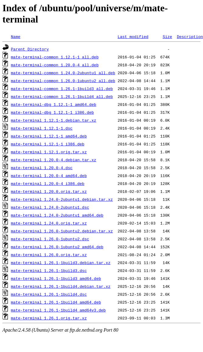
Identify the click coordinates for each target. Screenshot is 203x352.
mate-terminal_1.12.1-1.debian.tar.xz (53, 120)
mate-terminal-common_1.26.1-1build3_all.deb (62, 88)
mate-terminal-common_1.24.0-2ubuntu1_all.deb (63, 72)
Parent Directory (30, 49)
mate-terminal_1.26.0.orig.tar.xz (49, 254)
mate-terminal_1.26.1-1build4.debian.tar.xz (61, 286)
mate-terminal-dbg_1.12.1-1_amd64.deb (53, 104)
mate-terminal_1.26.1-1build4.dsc (49, 294)
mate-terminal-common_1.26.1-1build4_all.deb (62, 96)
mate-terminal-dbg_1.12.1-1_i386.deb (52, 112)
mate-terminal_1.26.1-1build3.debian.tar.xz (61, 262)
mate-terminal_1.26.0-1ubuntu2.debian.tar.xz (62, 231)
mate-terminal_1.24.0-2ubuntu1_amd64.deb (57, 215)
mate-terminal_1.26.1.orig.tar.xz (49, 318)
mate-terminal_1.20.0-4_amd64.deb (49, 175)
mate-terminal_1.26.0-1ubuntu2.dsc (50, 239)
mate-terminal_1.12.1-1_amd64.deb (49, 136)
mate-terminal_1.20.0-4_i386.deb (47, 183)
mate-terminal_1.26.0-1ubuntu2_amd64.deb (57, 246)
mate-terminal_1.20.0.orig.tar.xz (49, 191)
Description (190, 36)
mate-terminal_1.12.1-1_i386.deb (47, 144)
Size (167, 36)
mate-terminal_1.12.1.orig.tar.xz (49, 152)
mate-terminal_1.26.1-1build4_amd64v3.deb (58, 310)
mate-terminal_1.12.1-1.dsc (42, 128)
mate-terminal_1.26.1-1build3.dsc (49, 270)
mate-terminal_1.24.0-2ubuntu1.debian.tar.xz (62, 199)
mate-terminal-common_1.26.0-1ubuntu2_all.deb (63, 80)
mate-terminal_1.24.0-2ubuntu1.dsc (50, 207)
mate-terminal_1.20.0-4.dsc (42, 167)
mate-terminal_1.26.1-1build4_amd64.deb (56, 302)
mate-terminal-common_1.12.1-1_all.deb (55, 57)
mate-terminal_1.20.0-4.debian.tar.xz (53, 159)
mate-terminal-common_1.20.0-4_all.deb (55, 65)
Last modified (133, 36)
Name (15, 36)
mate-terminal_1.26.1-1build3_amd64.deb (56, 278)
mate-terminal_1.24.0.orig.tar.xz (49, 223)
